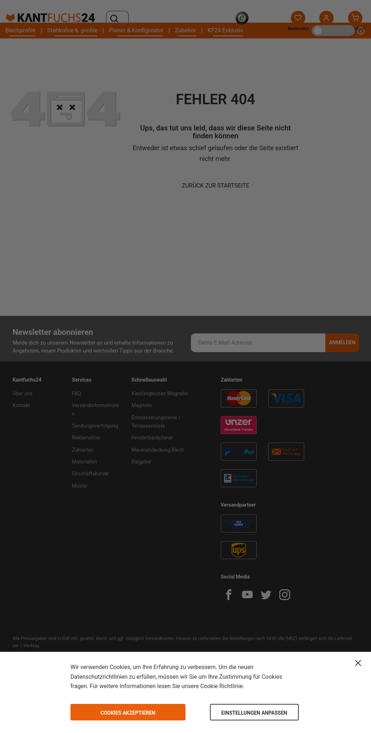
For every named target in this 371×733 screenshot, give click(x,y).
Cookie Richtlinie (221, 686)
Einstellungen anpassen (254, 713)
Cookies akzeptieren (128, 713)
